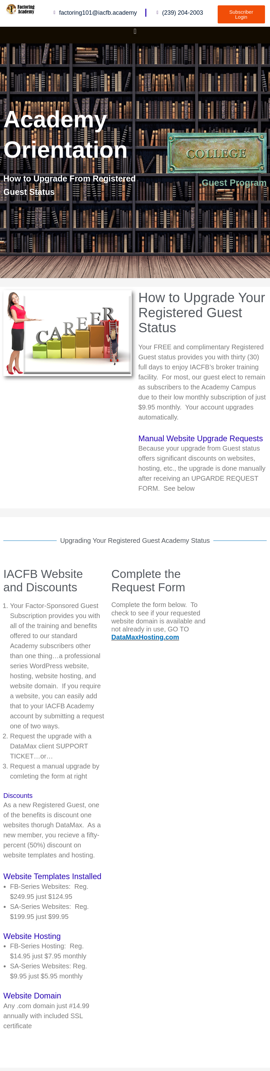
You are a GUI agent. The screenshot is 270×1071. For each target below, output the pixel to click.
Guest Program (234, 183)
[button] (135, 31)
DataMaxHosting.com (145, 637)
